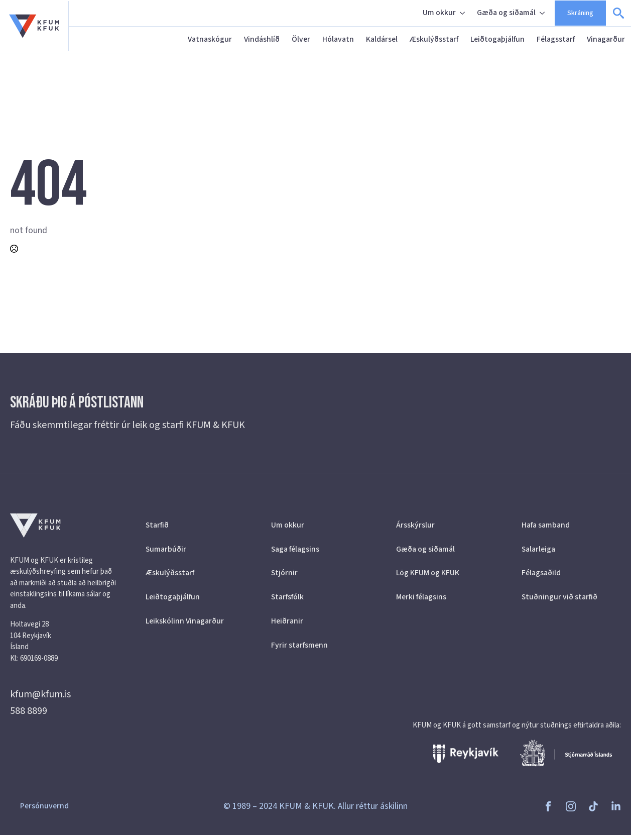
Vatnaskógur (210, 39)
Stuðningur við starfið (559, 596)
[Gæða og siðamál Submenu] (543, 13)
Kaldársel (382, 39)
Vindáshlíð (262, 39)
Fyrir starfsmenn (299, 645)
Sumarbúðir (166, 549)
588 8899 (28, 711)
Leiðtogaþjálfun (497, 39)
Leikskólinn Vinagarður (185, 621)
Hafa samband (546, 525)
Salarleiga (538, 549)
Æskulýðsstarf (434, 39)
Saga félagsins (295, 549)
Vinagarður (606, 39)
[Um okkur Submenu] (463, 13)
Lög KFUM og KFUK (427, 572)
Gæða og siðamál (506, 12)
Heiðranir (287, 621)
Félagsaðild (541, 572)
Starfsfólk (287, 596)
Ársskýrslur (415, 525)
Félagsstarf (556, 39)
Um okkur (439, 12)
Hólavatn (338, 39)
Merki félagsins (421, 596)
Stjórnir (284, 572)
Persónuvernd (44, 805)
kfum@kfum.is (40, 694)
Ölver (301, 39)
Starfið (157, 525)
